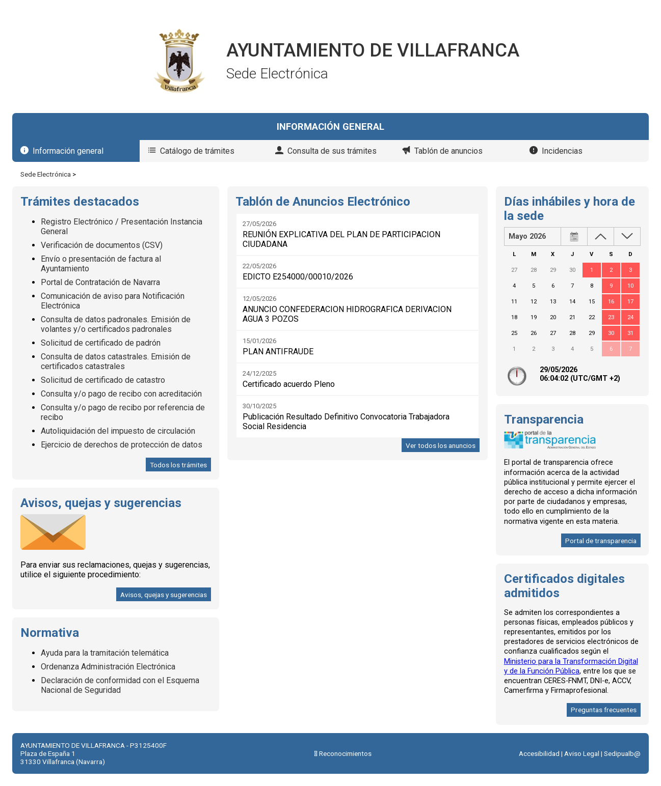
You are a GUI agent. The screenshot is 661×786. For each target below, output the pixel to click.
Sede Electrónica (45, 174)
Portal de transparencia (601, 541)
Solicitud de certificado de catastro (103, 380)
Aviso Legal (581, 753)
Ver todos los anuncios (440, 445)
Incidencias (562, 151)
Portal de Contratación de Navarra (100, 282)
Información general (68, 151)
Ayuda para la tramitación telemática (105, 653)
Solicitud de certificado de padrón (101, 343)
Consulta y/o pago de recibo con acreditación (121, 394)
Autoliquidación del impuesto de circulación (118, 431)
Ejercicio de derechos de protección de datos (121, 445)
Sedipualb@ (622, 753)
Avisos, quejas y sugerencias (163, 595)
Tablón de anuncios (448, 151)
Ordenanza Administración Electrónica (108, 666)
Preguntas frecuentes (604, 710)
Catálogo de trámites (197, 151)
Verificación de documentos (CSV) (102, 245)
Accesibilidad (539, 753)
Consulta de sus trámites (332, 151)
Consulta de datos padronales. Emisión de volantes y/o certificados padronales (116, 324)
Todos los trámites (178, 465)
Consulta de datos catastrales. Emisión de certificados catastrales (116, 361)
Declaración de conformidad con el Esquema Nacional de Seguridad (120, 685)
